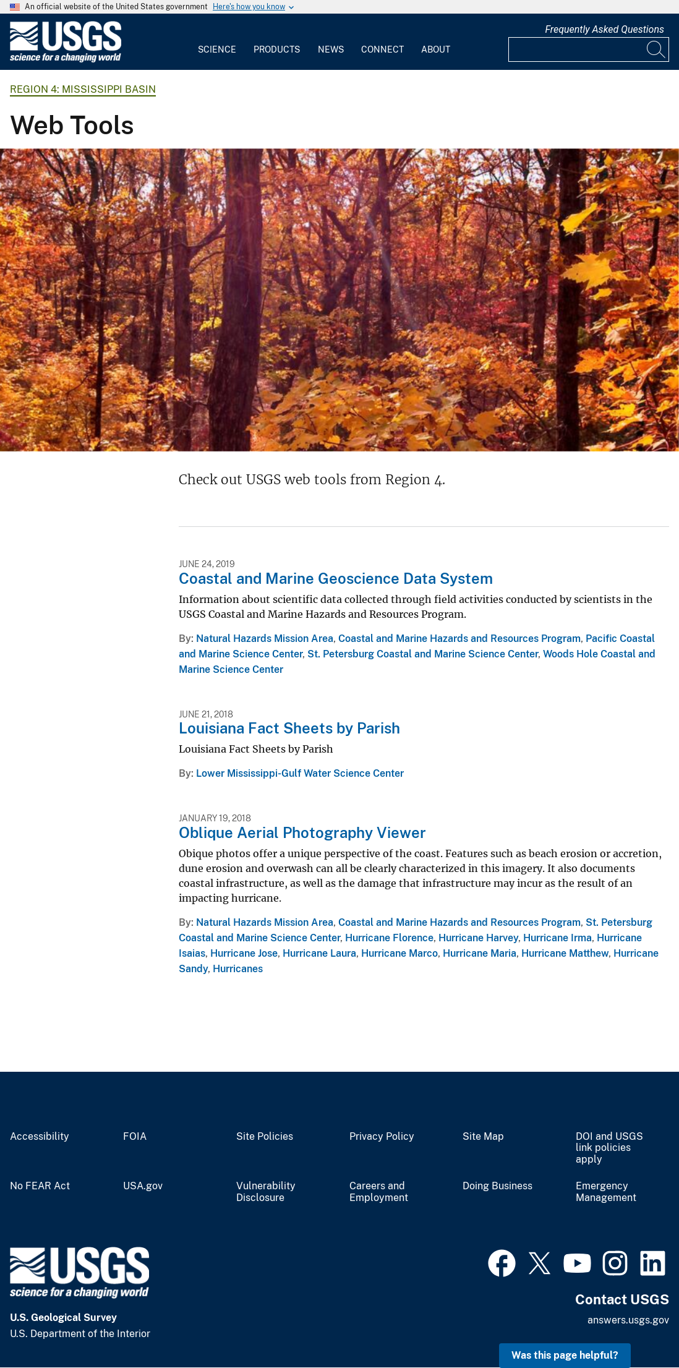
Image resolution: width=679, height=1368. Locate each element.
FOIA (135, 1136)
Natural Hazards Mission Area (264, 638)
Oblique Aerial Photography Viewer (302, 832)
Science (217, 49)
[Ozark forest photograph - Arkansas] (339, 299)
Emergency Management (606, 1192)
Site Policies (264, 1136)
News (331, 49)
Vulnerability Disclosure (266, 1192)
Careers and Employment (378, 1192)
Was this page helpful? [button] (564, 1355)
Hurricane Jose (244, 953)
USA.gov (143, 1186)
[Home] (65, 60)
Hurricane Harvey (478, 938)
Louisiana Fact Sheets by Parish (289, 728)
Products (277, 49)
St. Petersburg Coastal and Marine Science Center (422, 654)
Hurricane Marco (399, 953)
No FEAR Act (40, 1186)
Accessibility (39, 1136)
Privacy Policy (381, 1136)
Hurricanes (238, 969)
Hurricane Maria (479, 953)
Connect (382, 49)
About (435, 49)
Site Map (483, 1136)
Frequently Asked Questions (604, 29)
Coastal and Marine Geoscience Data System (336, 578)
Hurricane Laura (319, 953)
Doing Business (497, 1186)
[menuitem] (217, 42)
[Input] (588, 49)
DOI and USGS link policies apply (609, 1148)
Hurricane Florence (389, 938)
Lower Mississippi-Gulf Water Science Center (300, 773)
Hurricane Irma (557, 938)
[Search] (656, 49)
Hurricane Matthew (565, 953)
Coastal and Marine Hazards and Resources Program (459, 638)
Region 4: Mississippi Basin (83, 89)
